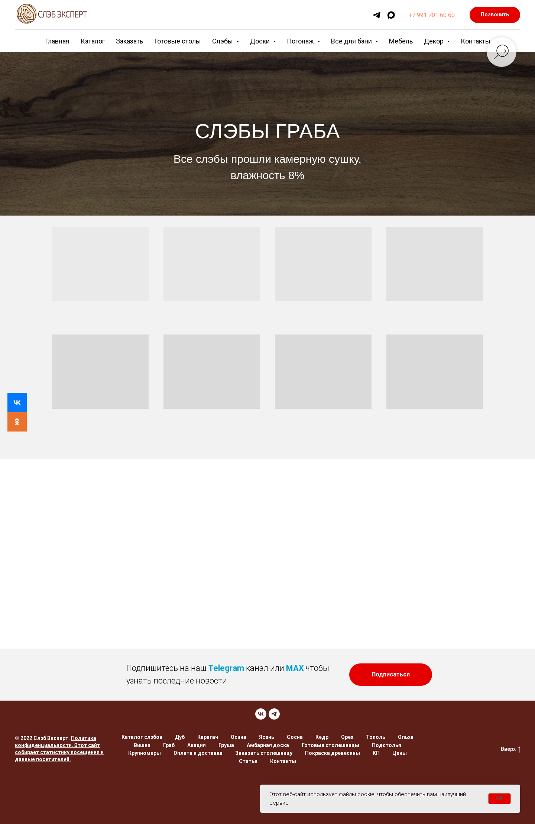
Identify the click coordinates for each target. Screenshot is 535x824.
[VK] (260, 714)
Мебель (401, 41)
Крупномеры (144, 753)
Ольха (406, 737)
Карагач (207, 737)
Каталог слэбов (141, 737)
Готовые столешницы (330, 745)
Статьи (248, 761)
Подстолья (386, 745)
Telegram (226, 668)
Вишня (142, 745)
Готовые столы (177, 41)
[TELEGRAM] (274, 714)
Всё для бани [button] (352, 41)
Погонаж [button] (301, 41)
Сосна (295, 737)
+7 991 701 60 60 (432, 15)
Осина (238, 737)
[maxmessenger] (391, 15)
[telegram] (376, 15)
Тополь (375, 737)
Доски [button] (260, 41)
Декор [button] (434, 41)
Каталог (93, 41)
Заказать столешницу (263, 753)
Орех (347, 737)
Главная (57, 41)
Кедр (321, 737)
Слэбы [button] (223, 41)
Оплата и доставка (198, 753)
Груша (226, 745)
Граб (169, 745)
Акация (196, 745)
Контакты (475, 41)
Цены (399, 753)
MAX (295, 668)
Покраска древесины (332, 753)
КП (376, 753)
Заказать (129, 41)
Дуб (180, 737)
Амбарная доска (268, 745)
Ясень (266, 737)
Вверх (510, 749)
